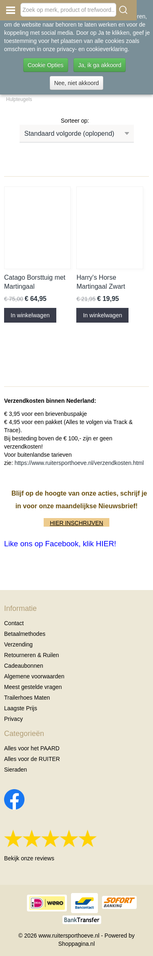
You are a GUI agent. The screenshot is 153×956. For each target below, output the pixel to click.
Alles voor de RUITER (32, 759)
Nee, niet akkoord (76, 83)
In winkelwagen (30, 315)
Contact (14, 623)
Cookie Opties (46, 65)
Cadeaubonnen (23, 665)
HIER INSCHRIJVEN (76, 523)
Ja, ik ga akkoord (99, 65)
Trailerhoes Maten (27, 697)
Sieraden (15, 769)
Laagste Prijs (20, 708)
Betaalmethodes (24, 634)
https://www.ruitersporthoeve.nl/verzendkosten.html (79, 463)
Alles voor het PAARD (32, 748)
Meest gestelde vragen (33, 687)
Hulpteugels (19, 99)
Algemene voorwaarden (34, 676)
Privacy (13, 719)
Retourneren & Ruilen (31, 655)
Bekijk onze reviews (29, 858)
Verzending (18, 644)
